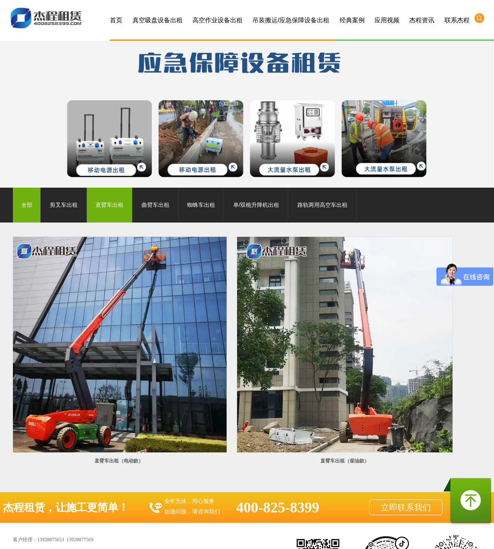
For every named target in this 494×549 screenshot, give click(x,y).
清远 (148, 537)
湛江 (261, 537)
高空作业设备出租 (217, 20)
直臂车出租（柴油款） (186, 355)
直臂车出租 (109, 205)
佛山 (123, 537)
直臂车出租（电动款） (66, 355)
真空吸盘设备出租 (157, 20)
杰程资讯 (421, 20)
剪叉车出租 (64, 205)
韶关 (249, 537)
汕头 (299, 537)
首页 (116, 20)
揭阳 (324, 537)
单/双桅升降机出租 (256, 205)
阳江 (236, 537)
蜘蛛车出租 (201, 205)
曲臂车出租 (155, 205)
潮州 (337, 537)
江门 (199, 537)
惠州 (161, 537)
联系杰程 (457, 20)
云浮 (224, 537)
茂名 (274, 537)
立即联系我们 (406, 402)
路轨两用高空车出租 (322, 205)
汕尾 (349, 537)
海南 (362, 537)
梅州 (286, 537)
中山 (136, 537)
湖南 (399, 537)
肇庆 (211, 537)
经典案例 (352, 20)
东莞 (174, 537)
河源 (312, 537)
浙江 (412, 537)
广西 (374, 537)
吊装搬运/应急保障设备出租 (290, 20)
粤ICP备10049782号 (230, 518)
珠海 (186, 537)
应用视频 (387, 20)
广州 (111, 537)
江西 (387, 537)
